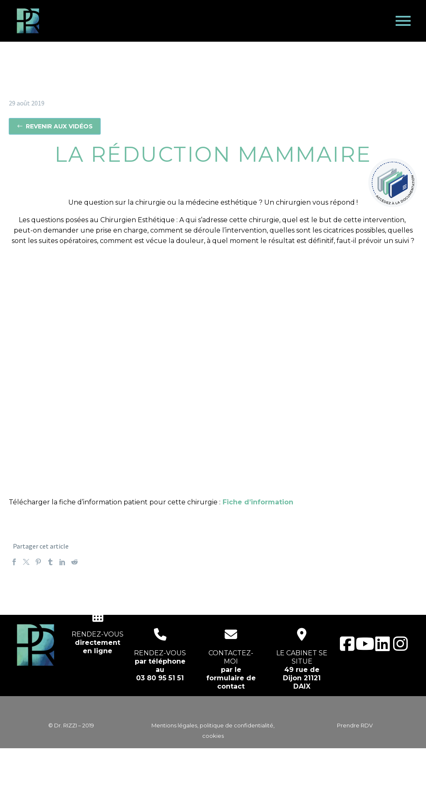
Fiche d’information (258, 502)
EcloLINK (229, 775)
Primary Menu (403, 21)
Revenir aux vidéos (55, 126)
